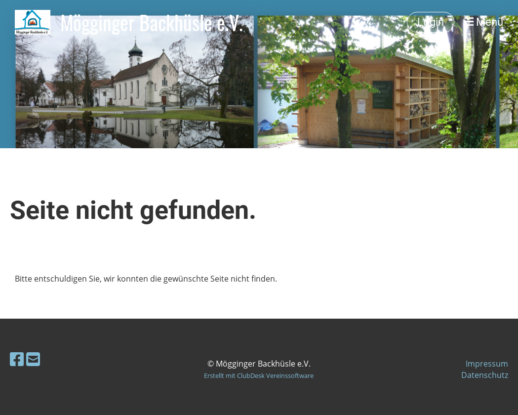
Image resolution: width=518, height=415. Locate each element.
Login (430, 22)
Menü (483, 22)
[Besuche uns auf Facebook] (17, 359)
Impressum (487, 363)
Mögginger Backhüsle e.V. (151, 22)
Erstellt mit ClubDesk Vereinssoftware (259, 375)
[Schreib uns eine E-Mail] (33, 359)
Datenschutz (484, 375)
